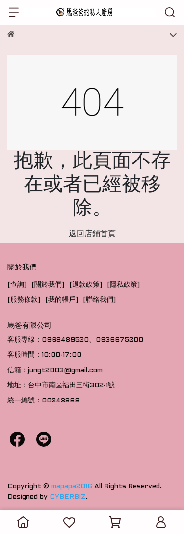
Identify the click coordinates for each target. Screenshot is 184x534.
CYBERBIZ (68, 497)
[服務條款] (23, 300)
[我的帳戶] (61, 300)
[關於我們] (47, 285)
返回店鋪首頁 (92, 234)
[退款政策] (85, 285)
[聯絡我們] (99, 300)
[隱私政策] (123, 285)
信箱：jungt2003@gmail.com (55, 370)
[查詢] (16, 285)
